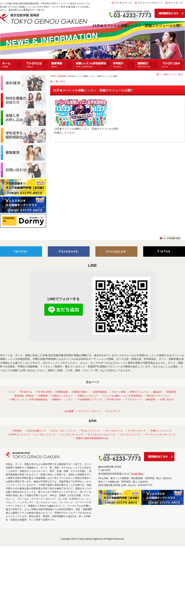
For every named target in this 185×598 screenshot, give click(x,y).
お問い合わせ (166, 399)
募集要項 (171, 392)
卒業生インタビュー (87, 395)
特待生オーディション (158, 395)
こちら (65, 132)
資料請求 (150, 399)
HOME (53, 76)
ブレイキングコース (130, 434)
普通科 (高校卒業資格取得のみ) (91, 438)
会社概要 (68, 411)
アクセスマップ (123, 2)
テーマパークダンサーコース (159, 434)
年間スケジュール (138, 392)
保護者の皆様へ (79, 392)
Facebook (68, 251)
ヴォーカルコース (113, 430)
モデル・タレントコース (63, 430)
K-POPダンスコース (19, 434)
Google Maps (137, 474)
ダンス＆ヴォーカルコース (101, 434)
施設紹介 (157, 392)
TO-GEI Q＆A (113, 399)
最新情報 (61, 65)
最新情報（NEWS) (23, 395)
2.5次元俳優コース (36, 430)
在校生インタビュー (62, 395)
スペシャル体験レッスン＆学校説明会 (122, 395)
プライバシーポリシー (149, 2)
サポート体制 (118, 392)
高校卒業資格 (99, 392)
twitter (21, 251)
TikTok (164, 251)
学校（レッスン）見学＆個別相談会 (29, 399)
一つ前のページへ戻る (171, 74)
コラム (69, 399)
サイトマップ (175, 2)
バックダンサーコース (71, 434)
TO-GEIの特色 (44, 392)
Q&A (172, 65)
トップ (11, 392)
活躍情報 (42, 395)
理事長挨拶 (61, 392)
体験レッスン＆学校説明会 (92, 65)
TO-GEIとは (37, 65)
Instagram (116, 251)
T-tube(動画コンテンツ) (89, 399)
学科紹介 (123, 65)
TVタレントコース (90, 430)
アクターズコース (136, 430)
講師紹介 (148, 65)
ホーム (12, 65)
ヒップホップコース (44, 434)
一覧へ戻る (59, 81)
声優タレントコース (160, 430)
